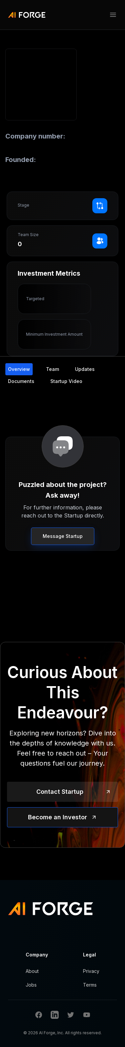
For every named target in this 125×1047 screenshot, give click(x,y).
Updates (85, 369)
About (32, 971)
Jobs (31, 985)
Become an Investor (57, 817)
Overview (19, 369)
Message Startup (63, 536)
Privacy (91, 971)
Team (52, 369)
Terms (90, 985)
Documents (21, 381)
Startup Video (66, 381)
